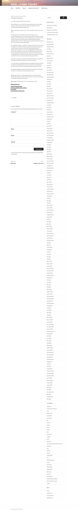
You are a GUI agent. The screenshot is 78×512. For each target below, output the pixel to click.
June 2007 (49, 366)
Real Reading (49, 27)
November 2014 (50, 189)
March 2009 (49, 317)
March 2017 (49, 126)
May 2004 (49, 394)
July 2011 (49, 252)
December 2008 (50, 324)
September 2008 (50, 331)
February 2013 (50, 228)
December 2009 (50, 296)
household (49, 446)
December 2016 (50, 133)
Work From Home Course (52, 481)
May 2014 (49, 200)
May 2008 (49, 340)
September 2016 (50, 140)
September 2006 (50, 375)
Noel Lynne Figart (24, 4)
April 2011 (49, 259)
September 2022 (50, 46)
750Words (49, 406)
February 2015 (50, 184)
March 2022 (49, 51)
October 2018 (49, 100)
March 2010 (49, 289)
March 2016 (49, 154)
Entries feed (49, 493)
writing (48, 483)
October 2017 (49, 114)
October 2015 (49, 165)
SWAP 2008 (49, 467)
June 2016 (49, 147)
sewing (48, 462)
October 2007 (50, 357)
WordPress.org (50, 497)
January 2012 (49, 247)
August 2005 (49, 385)
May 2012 (49, 245)
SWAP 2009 (49, 469)
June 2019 (49, 84)
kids (47, 448)
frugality (48, 436)
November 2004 (50, 392)
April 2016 (49, 151)
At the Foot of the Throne (52, 408)
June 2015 (49, 175)
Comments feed (50, 495)
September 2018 (50, 102)
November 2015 (50, 163)
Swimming (49, 471)
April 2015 (49, 179)
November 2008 (50, 326)
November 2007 (50, 354)
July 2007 (49, 364)
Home (12, 8)
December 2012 (50, 233)
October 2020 (50, 60)
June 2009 (49, 310)
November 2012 (50, 235)
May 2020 (49, 65)
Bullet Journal (44, 8)
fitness (15, 97)
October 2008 (50, 329)
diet (47, 420)
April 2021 (49, 56)
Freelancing (49, 434)
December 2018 (50, 95)
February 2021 (50, 58)
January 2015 (49, 186)
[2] (30, 49)
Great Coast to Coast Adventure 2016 (54, 443)
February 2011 (50, 263)
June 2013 (49, 221)
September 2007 (50, 359)
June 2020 (49, 63)
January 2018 (49, 112)
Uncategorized (50, 476)
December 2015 (50, 161)
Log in (48, 490)
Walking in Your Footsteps (52, 30)
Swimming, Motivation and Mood (19, 87)
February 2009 (50, 319)
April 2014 (49, 203)
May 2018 (49, 109)
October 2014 (49, 191)
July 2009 (49, 308)
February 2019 (50, 91)
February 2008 (50, 347)
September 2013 (50, 214)
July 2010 (49, 280)
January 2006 (49, 382)
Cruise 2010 (49, 415)
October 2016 (49, 137)
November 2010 (50, 270)
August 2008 (49, 333)
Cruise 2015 (49, 418)
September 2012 (50, 240)
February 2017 (50, 128)
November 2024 (50, 44)
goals (48, 439)
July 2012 (49, 242)
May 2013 (49, 224)
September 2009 (50, 303)
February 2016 (50, 156)
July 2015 (49, 172)
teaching (48, 474)
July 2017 (49, 121)
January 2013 (49, 231)
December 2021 (50, 53)
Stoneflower (49, 464)
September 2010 (50, 275)
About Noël (18, 8)
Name (12, 129)
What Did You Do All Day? (52, 25)
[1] (28, 42)
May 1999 (49, 399)
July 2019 (49, 81)
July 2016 (49, 144)
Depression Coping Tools (34, 8)
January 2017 (49, 130)
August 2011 (49, 249)
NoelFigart (23, 16)
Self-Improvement (50, 460)
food (48, 432)
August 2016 (49, 142)
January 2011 (49, 266)
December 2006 (50, 371)
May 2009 (49, 312)
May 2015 (49, 177)
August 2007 (49, 361)
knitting (48, 450)
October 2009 (50, 301)
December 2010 (50, 268)
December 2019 (50, 72)
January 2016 (49, 158)
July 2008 (49, 336)
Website (13, 142)
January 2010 (49, 294)
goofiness (49, 441)
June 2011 (49, 254)
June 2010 (49, 282)
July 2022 (49, 49)
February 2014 (50, 205)
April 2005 (49, 389)
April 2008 (49, 343)
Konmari (24, 8)
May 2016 (49, 149)
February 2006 (50, 380)
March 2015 (49, 182)
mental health (49, 455)
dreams (48, 422)
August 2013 (49, 217)
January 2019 (49, 93)
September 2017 (50, 116)
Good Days (13, 89)
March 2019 (49, 88)
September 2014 (50, 193)
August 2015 (49, 170)
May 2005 (49, 387)
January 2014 (49, 207)
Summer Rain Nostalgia (16, 86)
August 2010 (49, 277)
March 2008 (49, 345)
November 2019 (50, 74)
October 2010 (50, 273)
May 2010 (49, 284)
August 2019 (49, 79)
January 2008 (49, 350)
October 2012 (49, 238)
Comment (13, 112)
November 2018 (50, 98)
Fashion (48, 425)
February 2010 (50, 291)
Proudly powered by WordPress (17, 509)
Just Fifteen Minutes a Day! (52, 34)
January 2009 (49, 322)
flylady (48, 429)
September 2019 (50, 77)
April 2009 (49, 315)
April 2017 (49, 123)
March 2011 (49, 261)
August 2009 (49, 305)
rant (47, 457)
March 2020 (49, 70)
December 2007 (50, 352)
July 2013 (49, 219)
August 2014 (49, 196)
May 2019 (49, 86)
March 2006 (49, 378)
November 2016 (50, 135)
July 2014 (49, 198)
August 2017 (49, 119)
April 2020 (49, 67)
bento (48, 411)
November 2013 (50, 210)
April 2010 (49, 287)
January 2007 (49, 368)
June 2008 (49, 338)
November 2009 (50, 298)
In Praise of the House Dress (52, 32)
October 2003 (50, 396)
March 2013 (49, 226)
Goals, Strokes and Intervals (17, 90)
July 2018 (49, 105)
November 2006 (50, 373)
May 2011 (49, 256)
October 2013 (49, 212)
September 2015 (50, 168)
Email (12, 135)
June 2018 (49, 107)
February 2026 (50, 42)
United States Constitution (52, 478)
